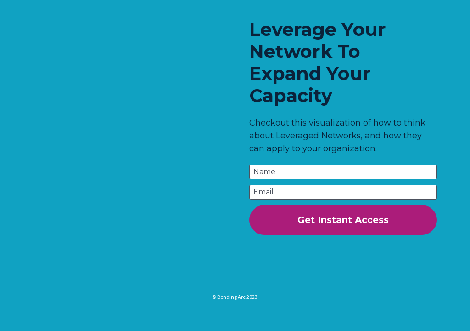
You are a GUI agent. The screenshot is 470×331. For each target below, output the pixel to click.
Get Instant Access (343, 219)
